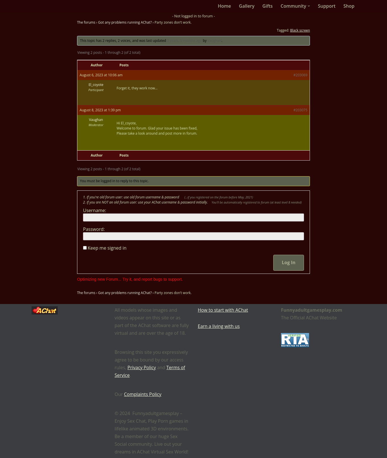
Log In (288, 262)
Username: (94, 210)
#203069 (300, 75)
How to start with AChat (223, 310)
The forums (86, 22)
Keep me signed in (107, 247)
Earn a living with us (219, 326)
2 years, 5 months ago (184, 40)
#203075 (300, 110)
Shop (349, 6)
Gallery (246, 6)
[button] (309, 6)
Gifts (267, 6)
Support (327, 6)
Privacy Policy (141, 367)
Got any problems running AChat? (125, 22)
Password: (94, 229)
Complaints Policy (143, 394)
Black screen (300, 30)
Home (224, 6)
